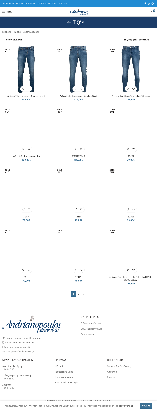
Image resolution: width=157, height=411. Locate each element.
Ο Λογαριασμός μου (91, 324)
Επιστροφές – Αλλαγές (66, 383)
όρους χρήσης (126, 406)
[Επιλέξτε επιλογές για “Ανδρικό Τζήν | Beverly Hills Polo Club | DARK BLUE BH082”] (128, 270)
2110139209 (42, 3)
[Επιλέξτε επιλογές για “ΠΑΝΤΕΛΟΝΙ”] (75, 149)
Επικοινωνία (87, 334)
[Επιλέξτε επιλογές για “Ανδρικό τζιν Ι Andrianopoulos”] (23, 149)
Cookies (111, 377)
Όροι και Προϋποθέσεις (119, 366)
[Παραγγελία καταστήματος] (139, 40)
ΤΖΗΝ (131, 156)
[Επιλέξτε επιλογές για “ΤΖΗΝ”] (128, 149)
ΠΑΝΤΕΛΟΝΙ (78, 156)
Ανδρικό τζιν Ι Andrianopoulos (26, 156)
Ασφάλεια (112, 372)
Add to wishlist (29, 89)
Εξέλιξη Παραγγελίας (91, 329)
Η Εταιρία (59, 366)
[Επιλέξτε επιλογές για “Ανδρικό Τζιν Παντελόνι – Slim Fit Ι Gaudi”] (23, 89)
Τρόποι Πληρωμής (64, 372)
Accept (146, 406)
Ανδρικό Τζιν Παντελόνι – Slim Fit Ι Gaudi (26, 96)
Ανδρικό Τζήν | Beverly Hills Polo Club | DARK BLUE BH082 (130, 278)
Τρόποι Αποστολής (64, 377)
